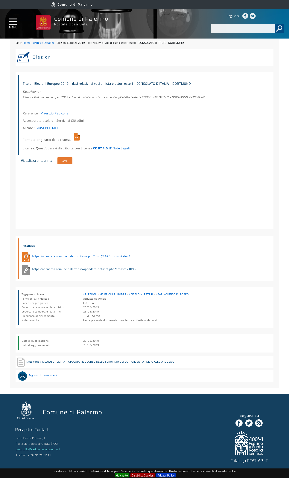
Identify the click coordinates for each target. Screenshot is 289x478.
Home (27, 42)
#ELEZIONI (90, 294)
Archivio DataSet (43, 42)
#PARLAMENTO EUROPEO (172, 294)
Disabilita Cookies (143, 475)
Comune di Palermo (75, 4)
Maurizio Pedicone (55, 113)
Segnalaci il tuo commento (43, 375)
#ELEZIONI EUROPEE (113, 294)
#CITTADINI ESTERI (141, 294)
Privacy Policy (166, 475)
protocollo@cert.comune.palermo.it (38, 449)
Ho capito (122, 475)
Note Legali (121, 148)
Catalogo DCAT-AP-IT (249, 460)
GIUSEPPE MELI (48, 127)
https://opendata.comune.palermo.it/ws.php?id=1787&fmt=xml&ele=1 (81, 256)
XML (64, 161)
